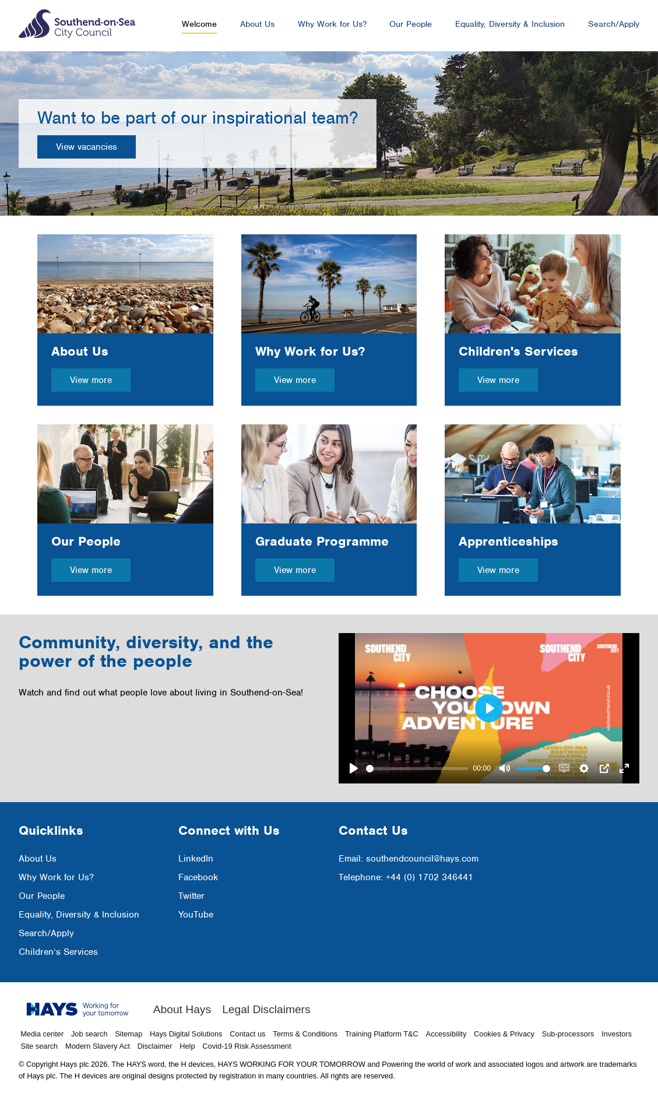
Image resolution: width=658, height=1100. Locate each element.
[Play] (353, 768)
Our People (410, 24)
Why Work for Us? (332, 24)
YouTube (195, 914)
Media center (42, 1033)
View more (91, 380)
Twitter (191, 896)
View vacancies (86, 147)
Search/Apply (613, 24)
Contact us (247, 1033)
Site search (39, 1046)
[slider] (417, 768)
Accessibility (446, 1033)
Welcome (199, 24)
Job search (89, 1033)
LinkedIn (195, 858)
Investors (616, 1033)
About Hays (182, 1009)
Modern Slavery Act (97, 1046)
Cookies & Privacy (504, 1033)
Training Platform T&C (381, 1033)
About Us (257, 24)
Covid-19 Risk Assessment (246, 1046)
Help (187, 1046)
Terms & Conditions (305, 1033)
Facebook (198, 877)
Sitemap (128, 1033)
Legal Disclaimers (266, 1009)
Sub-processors (568, 1033)
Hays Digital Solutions (186, 1033)
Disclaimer (155, 1046)
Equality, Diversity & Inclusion (510, 24)
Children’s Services (58, 952)
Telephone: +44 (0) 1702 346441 (406, 877)
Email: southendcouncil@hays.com (408, 858)
